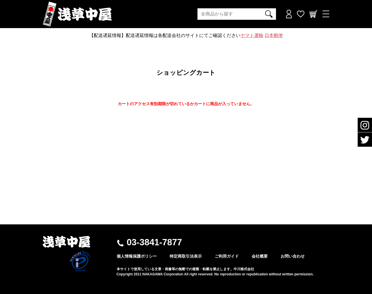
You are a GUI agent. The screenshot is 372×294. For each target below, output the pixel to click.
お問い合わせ (293, 256)
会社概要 (260, 256)
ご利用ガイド (227, 256)
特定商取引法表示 (186, 256)
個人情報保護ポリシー (137, 256)
